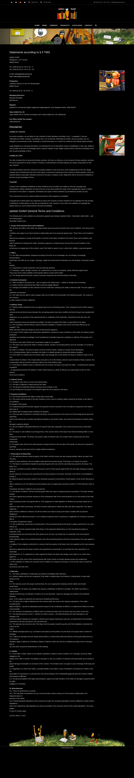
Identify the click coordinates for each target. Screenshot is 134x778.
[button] (96, 25)
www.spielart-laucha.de (21, 76)
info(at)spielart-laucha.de (23, 74)
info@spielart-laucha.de (118, 2)
